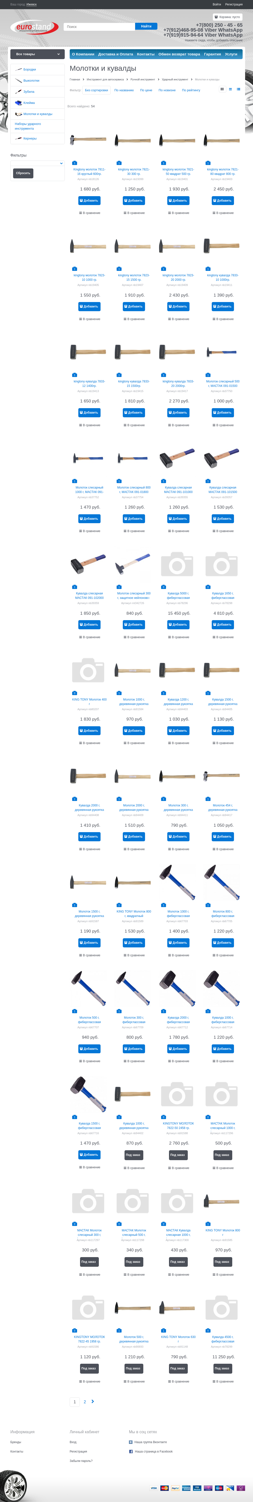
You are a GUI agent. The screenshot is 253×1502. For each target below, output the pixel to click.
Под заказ (133, 1155)
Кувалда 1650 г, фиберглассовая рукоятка (222, 598)
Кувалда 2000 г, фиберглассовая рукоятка (178, 1022)
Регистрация (234, 4)
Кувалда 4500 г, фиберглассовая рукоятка (222, 1341)
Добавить (91, 200)
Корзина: (229, 17)
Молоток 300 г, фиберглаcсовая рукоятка (134, 1022)
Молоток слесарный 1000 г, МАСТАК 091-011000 (89, 492)
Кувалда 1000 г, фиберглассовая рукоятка (222, 1022)
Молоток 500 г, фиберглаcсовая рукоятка (89, 1022)
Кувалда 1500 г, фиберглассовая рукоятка (89, 1128)
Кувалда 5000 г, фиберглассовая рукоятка (178, 598)
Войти (217, 4)
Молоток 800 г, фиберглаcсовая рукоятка (222, 916)
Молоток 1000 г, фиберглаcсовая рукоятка (178, 916)
